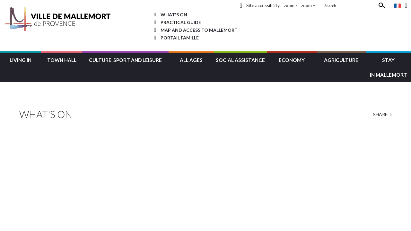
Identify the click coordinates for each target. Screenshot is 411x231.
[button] (20, 59)
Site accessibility (263, 5)
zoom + (308, 5)
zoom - (290, 5)
